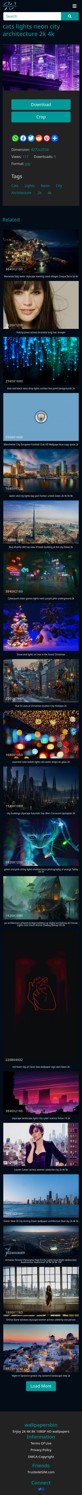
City (59, 185)
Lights (30, 185)
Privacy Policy (41, 1450)
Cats (15, 185)
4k (50, 192)
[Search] (32, 16)
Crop (41, 117)
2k (40, 192)
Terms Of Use (41, 1443)
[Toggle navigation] (74, 6)
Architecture (21, 192)
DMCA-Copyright (41, 1456)
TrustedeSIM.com (41, 1472)
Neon (45, 185)
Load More (41, 1386)
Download (41, 104)
